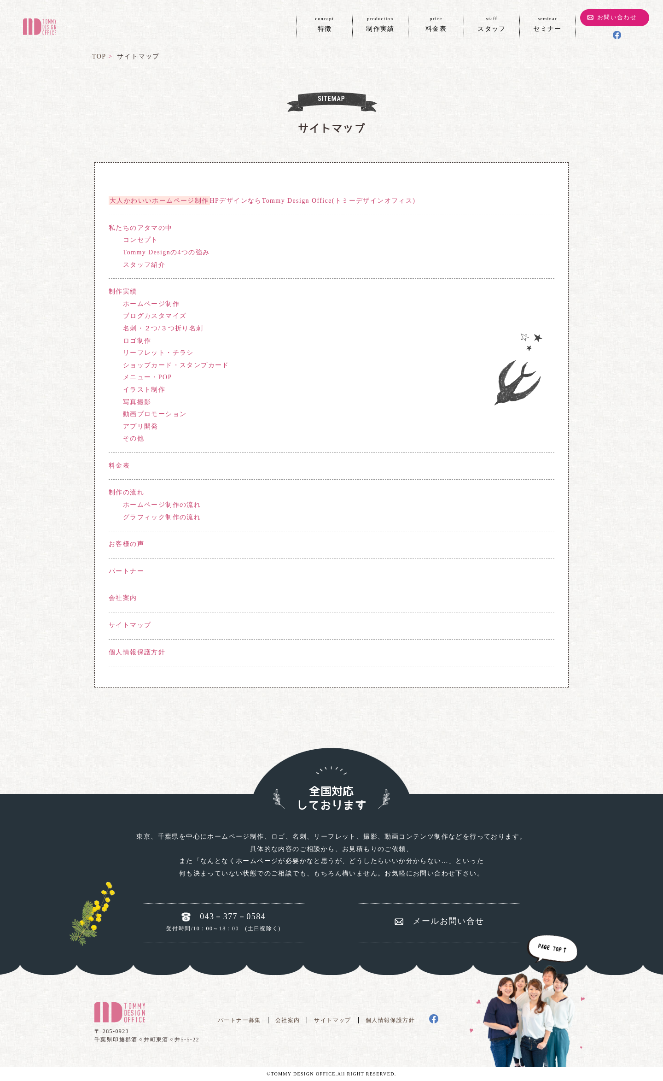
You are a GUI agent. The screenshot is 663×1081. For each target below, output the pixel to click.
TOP (99, 56)
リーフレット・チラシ (158, 352)
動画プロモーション (155, 414)
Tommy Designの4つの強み (166, 252)
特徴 (325, 23)
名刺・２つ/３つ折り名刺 (163, 328)
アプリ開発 (140, 426)
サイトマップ (130, 625)
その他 (133, 438)
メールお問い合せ (448, 921)
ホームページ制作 (151, 303)
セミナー (547, 23)
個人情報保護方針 (137, 652)
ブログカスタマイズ (155, 315)
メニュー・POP (147, 377)
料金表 (436, 23)
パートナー (126, 571)
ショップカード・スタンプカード (176, 365)
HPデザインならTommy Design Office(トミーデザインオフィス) (262, 200)
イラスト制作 (144, 389)
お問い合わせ (617, 17)
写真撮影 (137, 402)
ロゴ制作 (137, 340)
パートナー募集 (239, 1020)
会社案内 (123, 597)
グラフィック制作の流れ (162, 517)
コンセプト (140, 239)
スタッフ (492, 23)
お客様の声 (126, 543)
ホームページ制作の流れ (162, 504)
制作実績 (380, 23)
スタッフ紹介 (144, 264)
